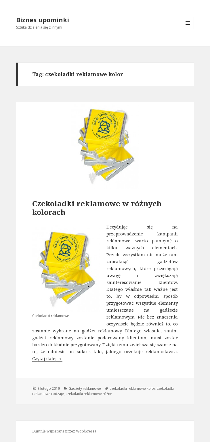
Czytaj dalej (47, 358)
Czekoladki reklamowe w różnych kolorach (97, 207)
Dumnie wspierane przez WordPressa (64, 431)
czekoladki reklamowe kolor (132, 388)
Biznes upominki (42, 19)
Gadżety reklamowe (84, 388)
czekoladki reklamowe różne (89, 393)
